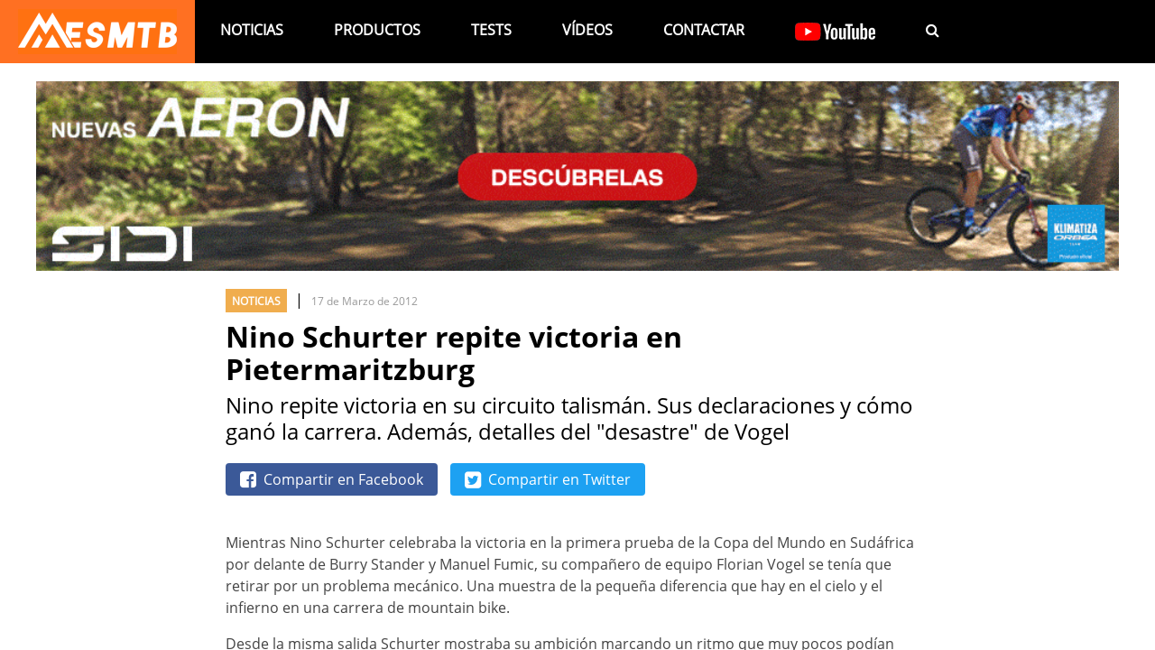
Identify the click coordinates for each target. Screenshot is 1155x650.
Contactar (703, 30)
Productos (377, 30)
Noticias (251, 30)
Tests (491, 30)
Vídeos (587, 30)
